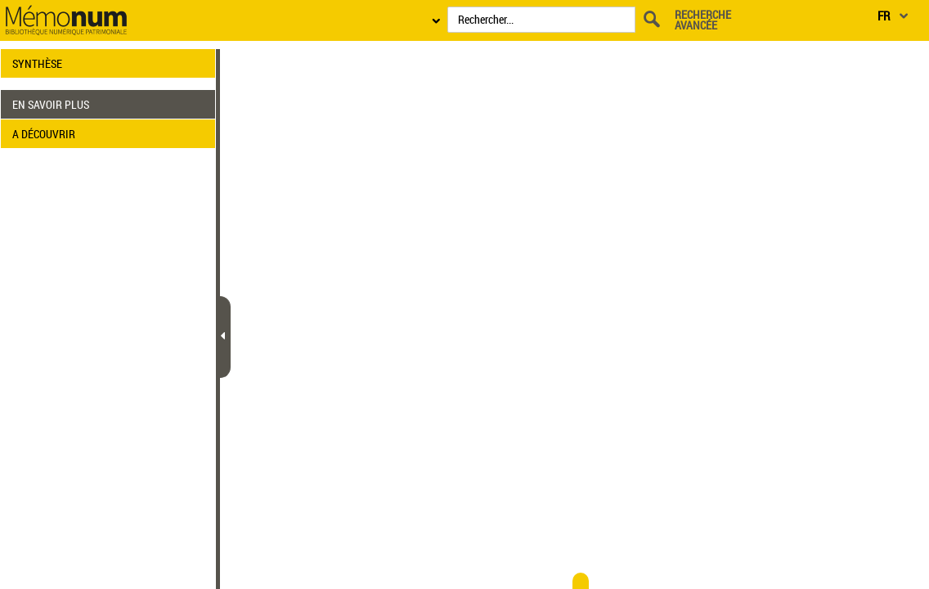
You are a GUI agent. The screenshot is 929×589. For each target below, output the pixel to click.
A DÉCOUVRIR (43, 134)
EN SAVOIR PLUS (50, 104)
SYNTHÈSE (37, 63)
